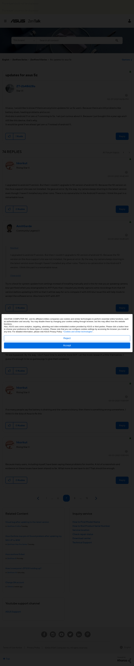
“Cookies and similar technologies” (78, 332)
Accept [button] (67, 345)
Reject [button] (67, 338)
